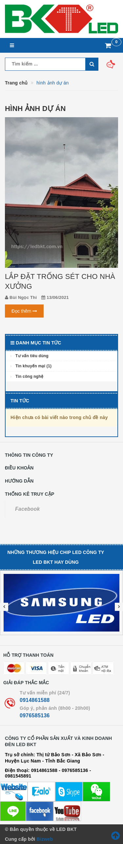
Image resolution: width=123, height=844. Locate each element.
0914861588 (35, 700)
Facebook (27, 509)
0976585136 (35, 715)
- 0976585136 (73, 770)
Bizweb (44, 839)
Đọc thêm (24, 311)
